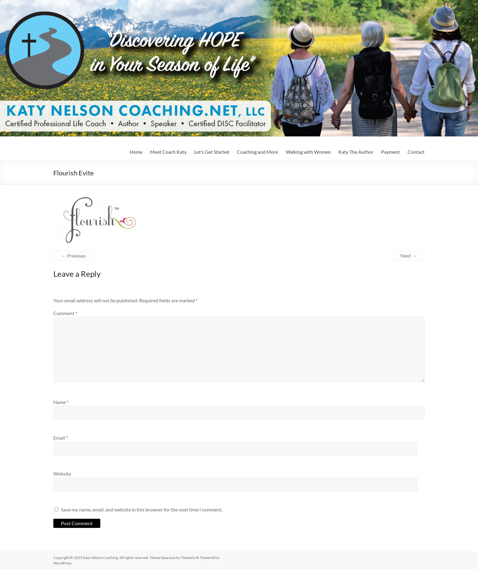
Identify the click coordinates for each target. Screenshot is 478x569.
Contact (416, 152)
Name (61, 402)
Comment (65, 313)
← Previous (73, 255)
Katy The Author (355, 152)
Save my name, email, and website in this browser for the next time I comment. (142, 509)
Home (136, 152)
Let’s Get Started (211, 152)
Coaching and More (257, 152)
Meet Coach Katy (168, 152)
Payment (390, 152)
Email (60, 438)
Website (62, 473)
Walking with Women (308, 152)
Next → (409, 255)
